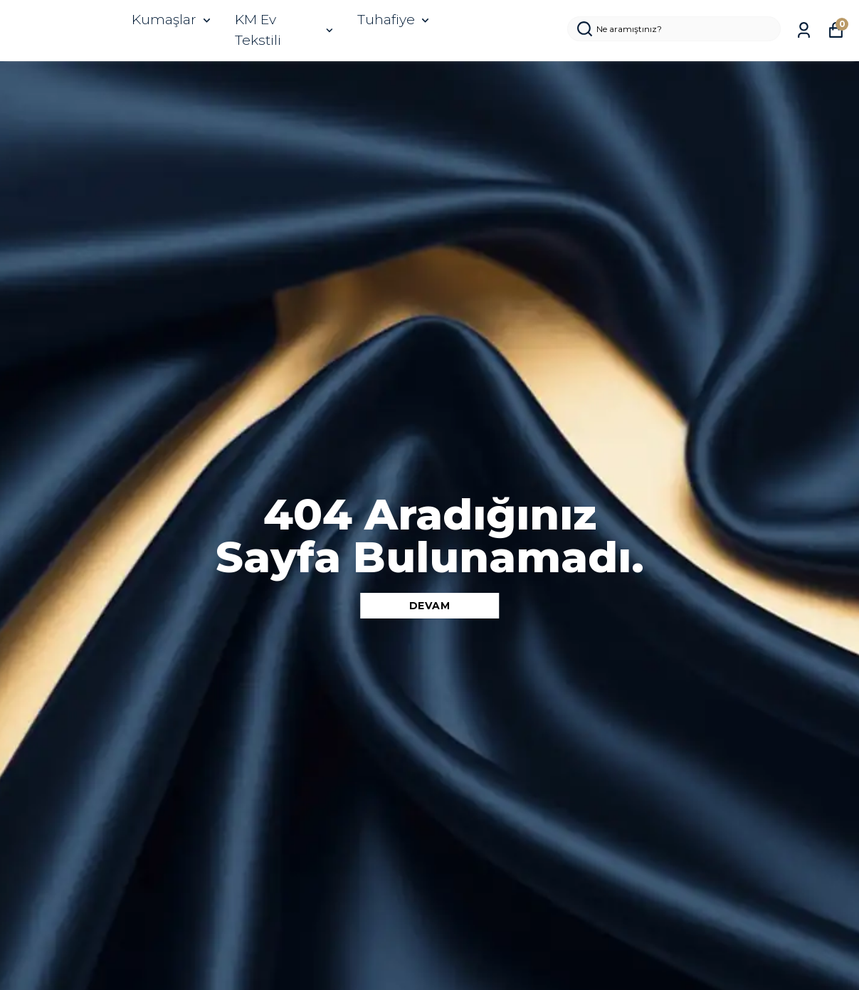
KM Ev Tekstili (285, 29)
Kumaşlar (173, 19)
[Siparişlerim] (804, 30)
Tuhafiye (394, 19)
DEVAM (429, 605)
